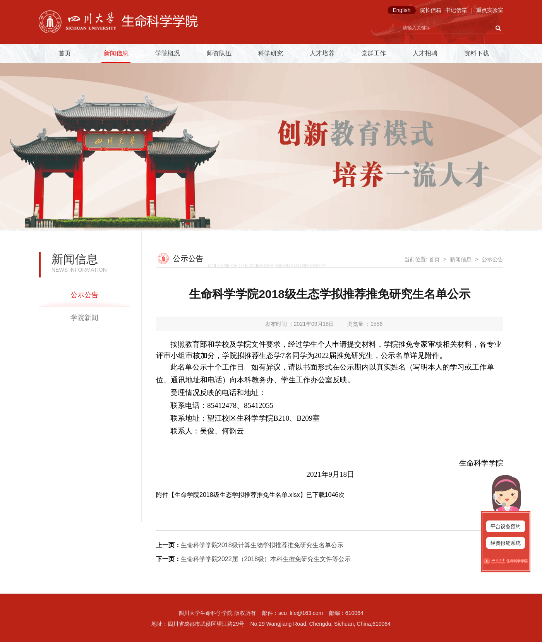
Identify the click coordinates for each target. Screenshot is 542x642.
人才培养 (322, 53)
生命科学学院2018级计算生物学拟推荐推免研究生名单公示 (262, 545)
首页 (64, 53)
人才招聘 (425, 53)
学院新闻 (84, 318)
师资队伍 (219, 53)
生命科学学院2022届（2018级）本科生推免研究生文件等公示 (266, 559)
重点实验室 (489, 10)
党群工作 (373, 53)
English (401, 10)
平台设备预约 (506, 526)
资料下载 (476, 53)
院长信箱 (430, 10)
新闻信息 (116, 53)
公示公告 (84, 295)
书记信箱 (456, 10)
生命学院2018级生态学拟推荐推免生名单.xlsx (237, 494)
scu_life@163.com (300, 613)
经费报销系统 (506, 543)
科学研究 (270, 53)
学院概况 (167, 53)
